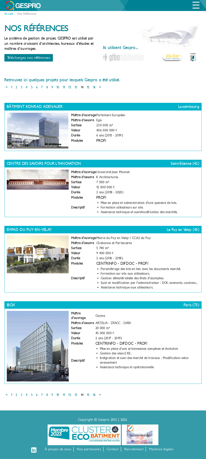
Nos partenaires (89, 449)
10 (57, 87)
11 (64, 87)
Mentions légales (161, 449)
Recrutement (133, 449)
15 (88, 87)
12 (69, 87)
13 (76, 87)
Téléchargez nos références (28, 57)
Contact (113, 449)
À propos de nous (58, 449)
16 (94, 87)
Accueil (8, 13)
